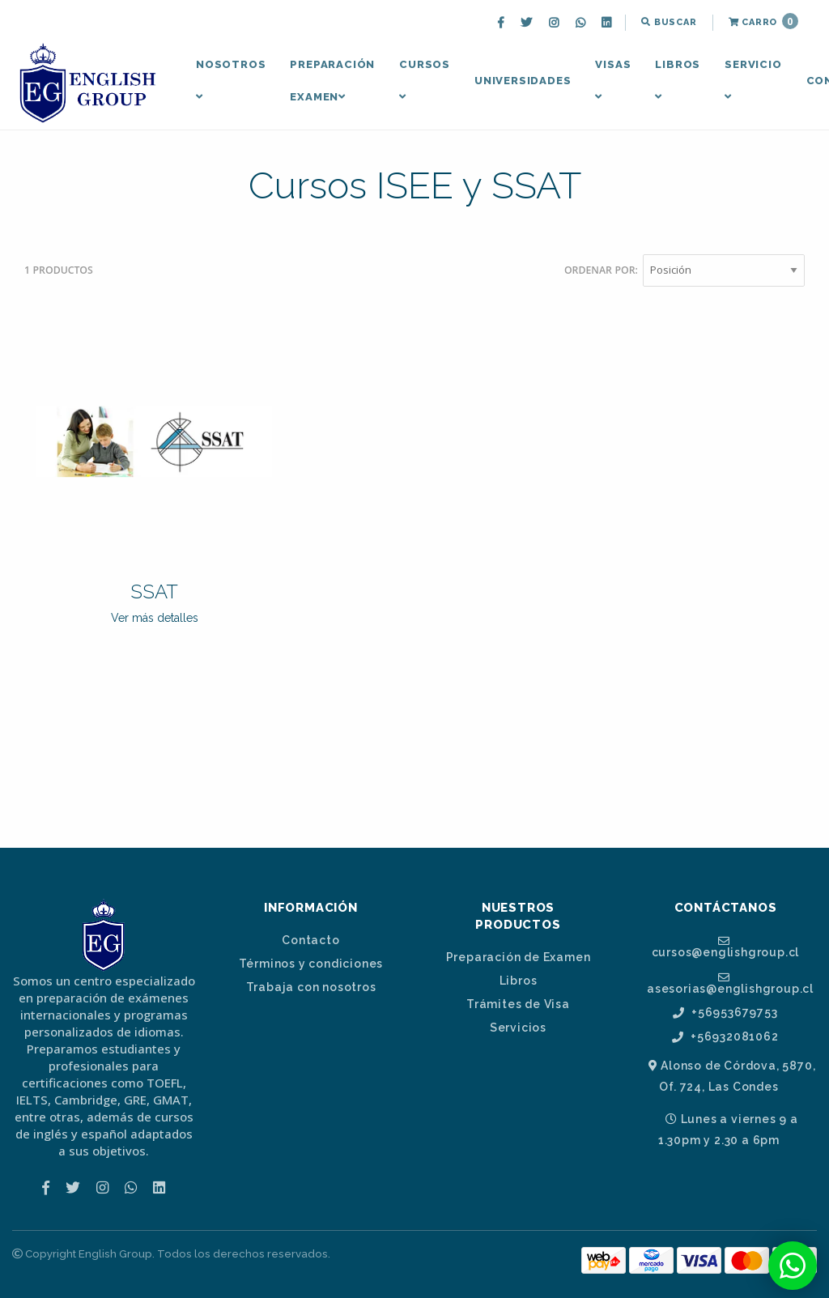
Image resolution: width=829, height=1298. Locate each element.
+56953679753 (725, 1012)
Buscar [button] (668, 22)
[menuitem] (502, 22)
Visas (613, 80)
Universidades (522, 80)
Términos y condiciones (311, 963)
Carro (763, 21)
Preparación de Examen (518, 957)
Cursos (424, 80)
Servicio (753, 80)
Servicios (518, 1027)
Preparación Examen (332, 80)
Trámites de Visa (518, 1004)
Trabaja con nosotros (311, 987)
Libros (677, 80)
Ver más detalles (154, 617)
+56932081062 (725, 1037)
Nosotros (231, 80)
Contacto (310, 940)
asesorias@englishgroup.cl (730, 983)
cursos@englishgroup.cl (726, 946)
